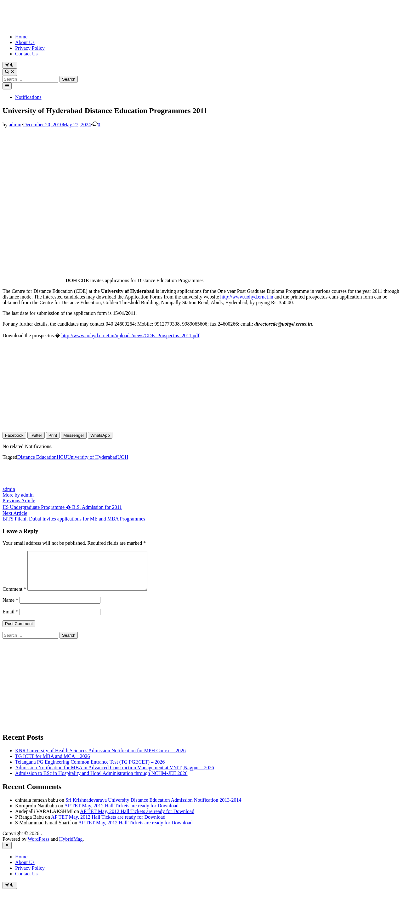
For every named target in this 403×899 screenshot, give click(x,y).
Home (21, 36)
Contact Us (26, 53)
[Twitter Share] (36, 435)
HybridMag (71, 846)
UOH (122, 457)
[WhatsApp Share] (100, 435)
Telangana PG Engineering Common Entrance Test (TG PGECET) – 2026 (90, 769)
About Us (25, 42)
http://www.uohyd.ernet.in (246, 296)
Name (10, 607)
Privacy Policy (30, 48)
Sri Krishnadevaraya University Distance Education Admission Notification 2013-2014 (153, 807)
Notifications (28, 97)
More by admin (18, 495)
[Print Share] (53, 435)
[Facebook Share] (14, 435)
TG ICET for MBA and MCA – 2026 (52, 763)
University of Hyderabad (92, 457)
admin (15, 124)
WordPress (38, 846)
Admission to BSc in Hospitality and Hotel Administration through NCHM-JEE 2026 (101, 780)
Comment (14, 596)
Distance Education (37, 457)
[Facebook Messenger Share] (74, 435)
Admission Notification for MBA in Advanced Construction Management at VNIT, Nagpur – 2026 (114, 775)
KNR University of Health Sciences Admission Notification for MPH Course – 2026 (100, 758)
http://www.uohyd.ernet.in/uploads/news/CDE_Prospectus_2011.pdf (130, 335)
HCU (62, 457)
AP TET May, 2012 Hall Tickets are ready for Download (121, 813)
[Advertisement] (191, 172)
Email (10, 619)
